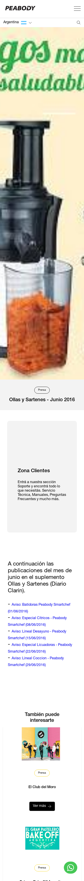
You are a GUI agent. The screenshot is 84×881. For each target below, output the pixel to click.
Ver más (42, 806)
